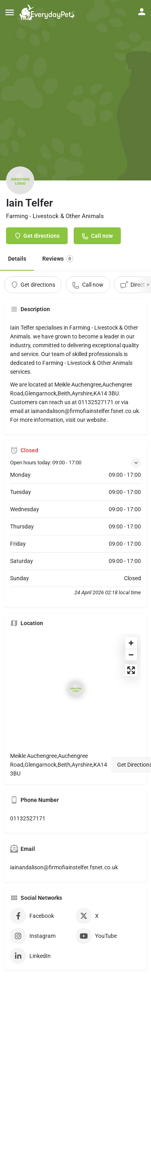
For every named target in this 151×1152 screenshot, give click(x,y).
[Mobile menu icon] (9, 12)
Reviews (57, 258)
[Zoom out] (131, 654)
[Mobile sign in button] (142, 11)
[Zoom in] (131, 643)
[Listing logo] (20, 180)
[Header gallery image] (75, 90)
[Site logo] (48, 12)
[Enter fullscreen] (131, 670)
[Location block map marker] (75, 689)
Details (17, 258)
